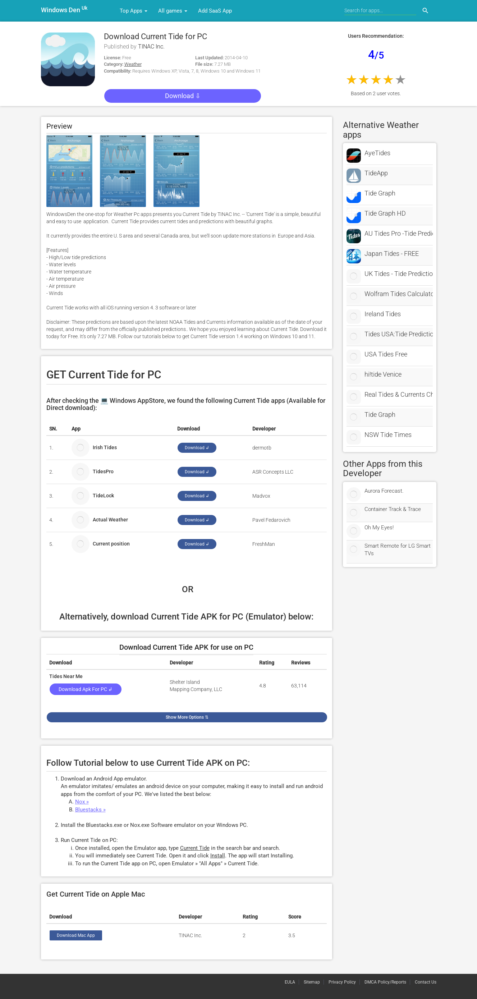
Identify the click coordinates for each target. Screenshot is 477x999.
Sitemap (312, 982)
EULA (290, 982)
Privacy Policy (342, 982)
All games (172, 11)
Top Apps (133, 11)
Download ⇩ (182, 96)
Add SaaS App (215, 11)
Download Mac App (76, 935)
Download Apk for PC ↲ (86, 689)
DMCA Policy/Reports (385, 982)
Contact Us (425, 982)
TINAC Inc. (151, 46)
